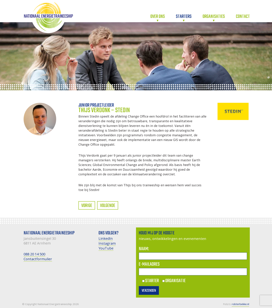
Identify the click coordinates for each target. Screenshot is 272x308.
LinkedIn (106, 238)
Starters (184, 16)
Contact (243, 16)
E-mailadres (149, 264)
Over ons (157, 16)
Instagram (107, 243)
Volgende (107, 205)
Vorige (86, 205)
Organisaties (214, 16)
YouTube (106, 248)
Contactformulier (38, 259)
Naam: (144, 249)
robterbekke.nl (240, 304)
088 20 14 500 (34, 254)
